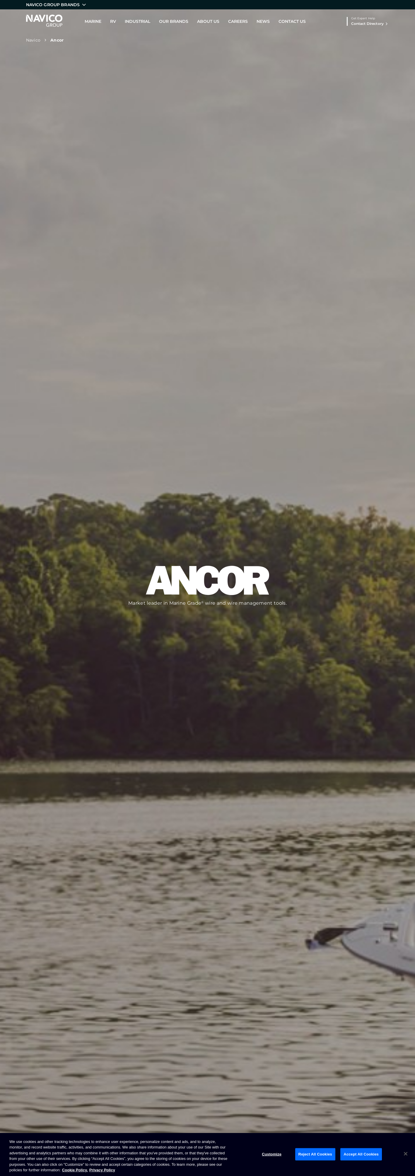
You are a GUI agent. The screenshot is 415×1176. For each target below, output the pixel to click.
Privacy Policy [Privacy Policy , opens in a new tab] (102, 1170)
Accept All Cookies (361, 1154)
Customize (271, 1154)
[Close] (405, 1153)
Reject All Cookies (315, 1154)
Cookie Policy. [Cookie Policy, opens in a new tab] (75, 1170)
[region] (207, 1154)
